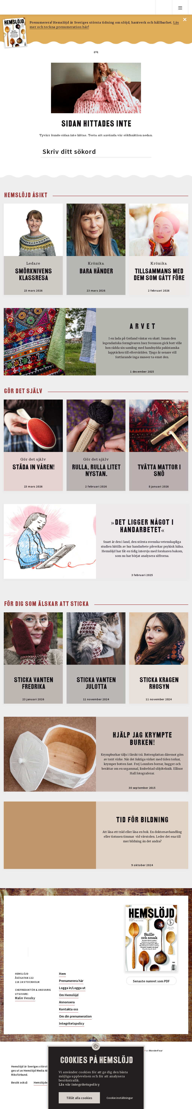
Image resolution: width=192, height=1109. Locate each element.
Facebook (19, 951)
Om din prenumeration (75, 1016)
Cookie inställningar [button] (119, 1098)
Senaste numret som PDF (151, 981)
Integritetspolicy (71, 1023)
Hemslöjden (41, 1082)
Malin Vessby (25, 998)
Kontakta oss (68, 1009)
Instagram (36, 951)
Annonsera (67, 1002)
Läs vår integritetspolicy (79, 1084)
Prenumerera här (71, 981)
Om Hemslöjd (68, 995)
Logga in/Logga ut (72, 988)
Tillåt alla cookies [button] (79, 1098)
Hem (62, 974)
